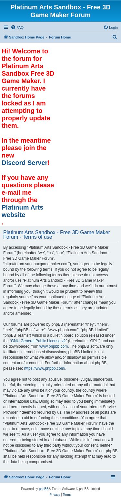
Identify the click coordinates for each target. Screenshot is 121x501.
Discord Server (24, 162)
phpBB (44, 489)
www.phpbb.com (53, 346)
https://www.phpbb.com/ (44, 368)
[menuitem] (17, 27)
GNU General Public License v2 (38, 341)
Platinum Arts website (22, 211)
